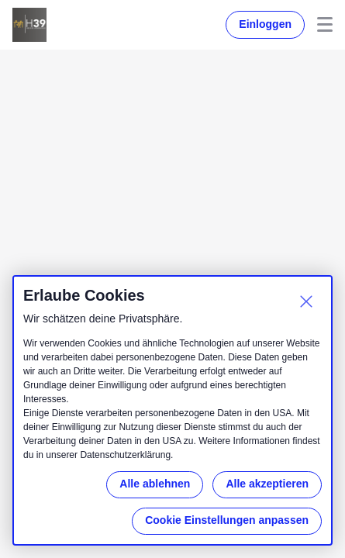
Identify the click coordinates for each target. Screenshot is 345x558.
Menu (319, 25)
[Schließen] (306, 301)
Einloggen (266, 24)
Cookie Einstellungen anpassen (226, 520)
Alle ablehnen (152, 484)
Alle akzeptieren (266, 484)
